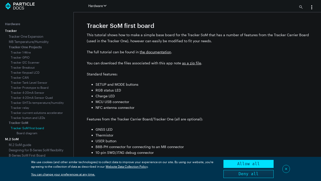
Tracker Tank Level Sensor (29, 82)
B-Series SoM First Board (27, 155)
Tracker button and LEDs (28, 117)
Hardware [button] (97, 6)
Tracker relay (20, 107)
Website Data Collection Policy (126, 166)
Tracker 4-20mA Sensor (27, 92)
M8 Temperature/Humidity (29, 42)
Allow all (248, 163)
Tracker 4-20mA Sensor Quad (32, 97)
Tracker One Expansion (26, 36)
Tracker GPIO (20, 57)
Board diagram (27, 133)
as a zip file (191, 63)
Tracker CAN (20, 77)
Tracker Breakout (23, 67)
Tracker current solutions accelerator (37, 112)
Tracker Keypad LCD (25, 72)
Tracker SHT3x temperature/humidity (37, 102)
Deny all (248, 173)
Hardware (12, 24)
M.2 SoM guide (20, 145)
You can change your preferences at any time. (63, 174)
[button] (312, 7)
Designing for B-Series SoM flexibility (36, 150)
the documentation (155, 52)
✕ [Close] (286, 168)
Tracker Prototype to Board (30, 87)
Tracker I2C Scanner (25, 62)
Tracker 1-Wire (21, 52)
